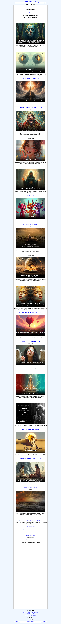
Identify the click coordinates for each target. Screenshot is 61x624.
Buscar (40, 2)
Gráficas (32, 2)
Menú (43, 2)
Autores (24, 2)
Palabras (34, 615)
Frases (20, 2)
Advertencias (27, 615)
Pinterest (36, 612)
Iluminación (28, 2)
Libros (31, 615)
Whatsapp (25, 612)
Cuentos (16, 2)
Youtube (32, 613)
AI (45, 2)
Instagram (28, 613)
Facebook (32, 612)
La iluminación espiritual (30, 1)
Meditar (36, 2)
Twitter (28, 612)
